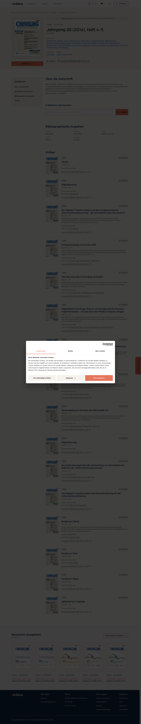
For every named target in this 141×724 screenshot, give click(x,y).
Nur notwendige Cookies (42, 378)
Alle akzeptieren (99, 378)
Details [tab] (70, 351)
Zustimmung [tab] (40, 351)
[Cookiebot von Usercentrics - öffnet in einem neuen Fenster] (104, 344)
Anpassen (70, 378)
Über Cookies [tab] (100, 351)
